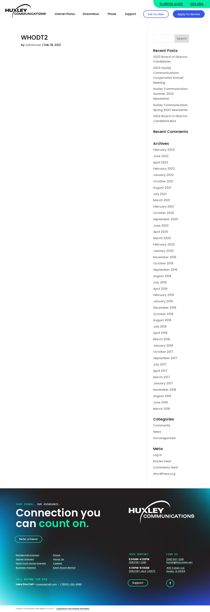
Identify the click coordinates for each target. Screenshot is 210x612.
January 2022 (163, 175)
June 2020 (161, 226)
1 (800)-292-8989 (71, 584)
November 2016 (164, 390)
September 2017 (165, 358)
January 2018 (163, 346)
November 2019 (164, 257)
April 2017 (160, 371)
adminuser (33, 45)
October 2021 (163, 181)
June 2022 (161, 156)
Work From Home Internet (31, 563)
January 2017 (163, 383)
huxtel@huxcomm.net (179, 562)
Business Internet (26, 567)
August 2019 (162, 276)
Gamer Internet (25, 559)
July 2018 (160, 326)
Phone (112, 14)
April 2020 (160, 232)
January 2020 (163, 251)
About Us (58, 559)
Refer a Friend (28, 539)
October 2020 (163, 213)
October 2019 (163, 263)
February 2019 (163, 295)
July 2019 (160, 282)
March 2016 (161, 409)
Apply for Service (189, 14)
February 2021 (163, 206)
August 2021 (162, 188)
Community (161, 425)
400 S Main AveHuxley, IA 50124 (175, 569)
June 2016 (160, 402)
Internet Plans (64, 14)
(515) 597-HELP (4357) (142, 571)
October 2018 (163, 314)
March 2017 (161, 377)
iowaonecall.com (46, 584)
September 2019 (165, 270)
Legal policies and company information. (73, 608)
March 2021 (161, 200)
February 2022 (164, 169)
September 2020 (165, 219)
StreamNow (91, 14)
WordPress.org (164, 474)
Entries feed (162, 461)
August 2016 (162, 396)
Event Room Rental (64, 567)
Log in (157, 455)
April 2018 (160, 333)
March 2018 (161, 339)
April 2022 (160, 162)
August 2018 (162, 320)
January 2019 (163, 301)
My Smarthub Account (171, 3)
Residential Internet (27, 555)
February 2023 (164, 150)
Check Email (197, 3)
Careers (57, 563)
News (157, 432)
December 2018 (164, 308)
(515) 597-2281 (137, 562)
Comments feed (165, 467)
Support (130, 14)
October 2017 (163, 352)
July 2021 (160, 194)
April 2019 (160, 289)
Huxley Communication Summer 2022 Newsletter (170, 94)
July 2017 (160, 364)
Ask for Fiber (156, 14)
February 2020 (164, 244)
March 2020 (162, 238)
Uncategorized (164, 438)
